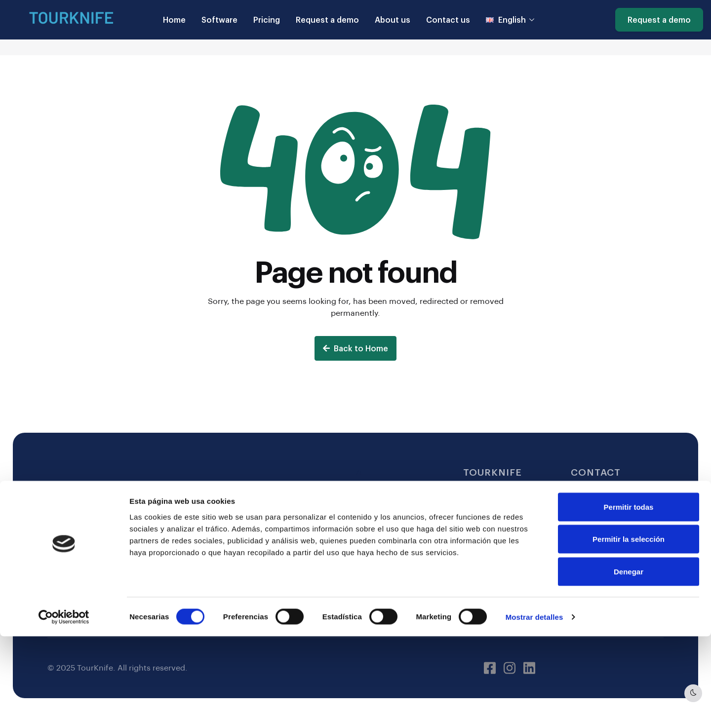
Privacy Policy (382, 532)
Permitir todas (629, 581)
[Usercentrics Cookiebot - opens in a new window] (64, 691)
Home (174, 19)
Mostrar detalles (534, 691)
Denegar (628, 646)
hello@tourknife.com (612, 492)
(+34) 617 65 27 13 (606, 512)
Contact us (448, 19)
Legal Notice (380, 492)
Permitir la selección (628, 614)
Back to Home (355, 348)
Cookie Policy (382, 512)
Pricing (266, 19)
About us (392, 19)
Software (219, 19)
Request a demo (327, 19)
